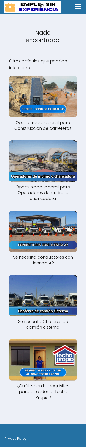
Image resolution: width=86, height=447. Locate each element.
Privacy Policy (16, 438)
